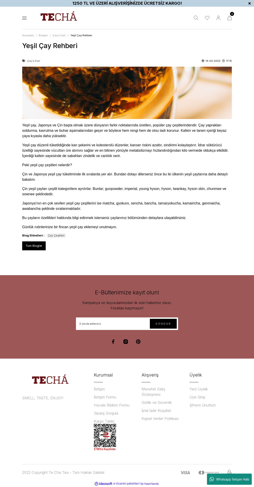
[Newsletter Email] (127, 323)
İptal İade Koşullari (156, 410)
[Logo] (58, 18)
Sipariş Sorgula (106, 413)
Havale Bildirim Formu (111, 405)
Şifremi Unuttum (202, 405)
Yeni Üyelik (198, 389)
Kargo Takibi (104, 421)
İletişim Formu (105, 397)
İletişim (99, 389)
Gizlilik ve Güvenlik (157, 402)
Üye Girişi (197, 397)
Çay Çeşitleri (56, 235)
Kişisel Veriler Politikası (160, 418)
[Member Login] (218, 17)
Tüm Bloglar (34, 245)
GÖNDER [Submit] (163, 323)
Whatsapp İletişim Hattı (229, 479)
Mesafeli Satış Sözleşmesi (153, 392)
